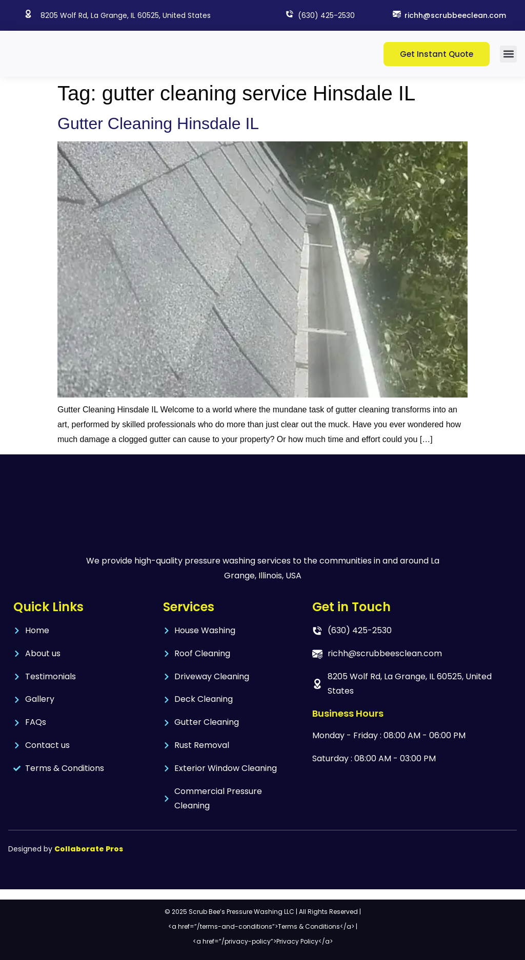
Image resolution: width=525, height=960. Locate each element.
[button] (508, 54)
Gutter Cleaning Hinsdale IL (158, 123)
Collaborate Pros (88, 849)
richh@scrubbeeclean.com (455, 15)
